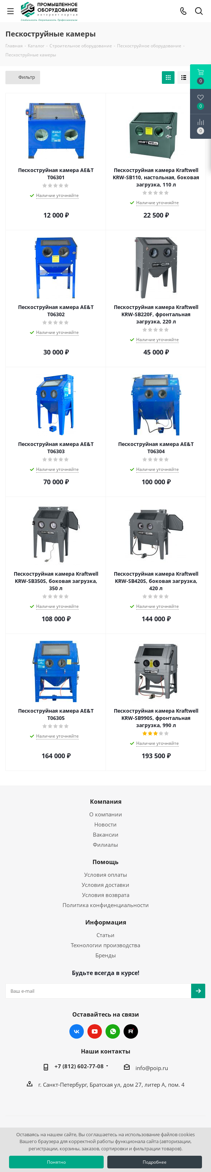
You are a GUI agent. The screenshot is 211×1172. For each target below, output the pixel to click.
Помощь (105, 862)
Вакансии (106, 834)
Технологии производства (105, 945)
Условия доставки (105, 884)
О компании (105, 814)
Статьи (105, 935)
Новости (105, 824)
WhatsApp (113, 1031)
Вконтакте (76, 1031)
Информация (105, 922)
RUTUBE (131, 1031)
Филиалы (105, 844)
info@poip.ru (151, 1068)
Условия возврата (105, 894)
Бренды (105, 955)
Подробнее (155, 1162)
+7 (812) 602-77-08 (79, 1066)
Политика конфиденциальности (106, 905)
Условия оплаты (105, 874)
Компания (105, 802)
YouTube (94, 1031)
